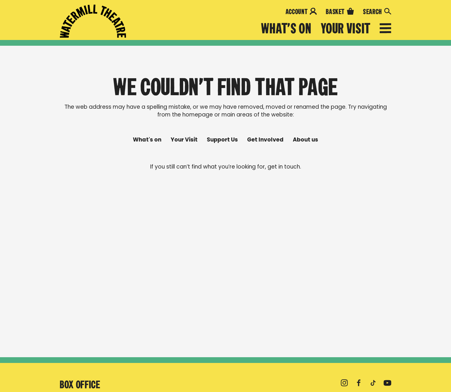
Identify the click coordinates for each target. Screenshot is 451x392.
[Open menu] (385, 29)
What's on (286, 28)
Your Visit (345, 28)
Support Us (222, 140)
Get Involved (265, 140)
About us (305, 140)
